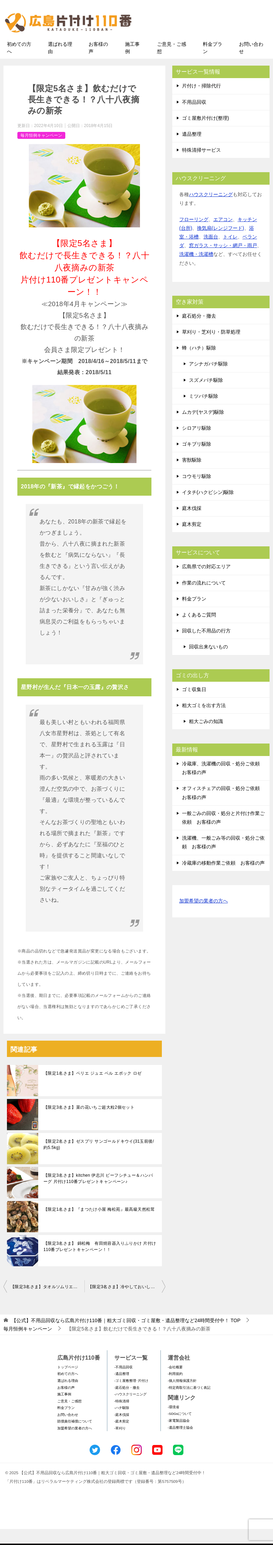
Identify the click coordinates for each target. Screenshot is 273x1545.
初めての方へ (19, 63)
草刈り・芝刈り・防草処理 (211, 348)
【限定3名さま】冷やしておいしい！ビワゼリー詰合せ (126, 1302)
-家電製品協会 (179, 1436)
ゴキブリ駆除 (196, 460)
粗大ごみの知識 (206, 737)
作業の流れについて (204, 598)
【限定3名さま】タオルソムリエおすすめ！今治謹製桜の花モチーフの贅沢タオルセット (47, 1302)
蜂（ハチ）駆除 (199, 364)
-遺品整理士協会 (180, 1443)
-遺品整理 (121, 1390)
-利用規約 (175, 1390)
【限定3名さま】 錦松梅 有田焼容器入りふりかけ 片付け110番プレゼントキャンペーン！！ (99, 1262)
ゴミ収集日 (194, 705)
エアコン (223, 235)
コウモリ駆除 (196, 492)
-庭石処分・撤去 (127, 1403)
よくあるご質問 (199, 630)
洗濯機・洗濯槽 (196, 270)
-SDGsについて (180, 1429)
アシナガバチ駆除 (208, 380)
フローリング (193, 235)
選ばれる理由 (60, 63)
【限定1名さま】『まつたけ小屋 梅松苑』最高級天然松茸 (99, 1225)
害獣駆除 (191, 476)
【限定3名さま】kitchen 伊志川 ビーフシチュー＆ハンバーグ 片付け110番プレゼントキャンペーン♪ (98, 1194)
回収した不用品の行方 (206, 646)
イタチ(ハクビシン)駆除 (208, 508)
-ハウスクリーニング (130, 1410)
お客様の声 (98, 63)
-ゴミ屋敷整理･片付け (131, 1397)
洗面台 (211, 252)
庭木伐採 (191, 524)
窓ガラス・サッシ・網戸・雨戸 (223, 261)
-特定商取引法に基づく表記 (189, 1403)
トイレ (230, 252)
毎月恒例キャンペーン (41, 151)
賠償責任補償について (74, 1437)
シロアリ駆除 (196, 444)
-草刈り (120, 1444)
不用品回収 (194, 117)
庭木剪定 (191, 540)
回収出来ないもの (208, 662)
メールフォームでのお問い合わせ (207, 40)
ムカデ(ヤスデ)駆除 (203, 428)
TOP (125, 1336)
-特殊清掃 (121, 1417)
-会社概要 (175, 1383)
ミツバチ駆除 (203, 411)
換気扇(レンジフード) (220, 244)
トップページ (67, 1383)
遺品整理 (191, 150)
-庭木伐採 (121, 1431)
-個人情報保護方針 (182, 1397)
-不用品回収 (123, 1383)
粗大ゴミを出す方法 (204, 721)
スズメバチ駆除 (206, 395)
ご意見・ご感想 (171, 63)
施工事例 (132, 63)
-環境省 (173, 1423)
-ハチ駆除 (121, 1424)
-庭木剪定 (121, 1437)
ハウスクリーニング (211, 210)
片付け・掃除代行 (201, 101)
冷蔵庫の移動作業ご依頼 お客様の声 (223, 878)
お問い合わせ (251, 63)
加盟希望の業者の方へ (203, 917)
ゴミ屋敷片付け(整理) (205, 133)
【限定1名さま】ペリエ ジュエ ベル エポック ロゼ (92, 1089)
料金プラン (212, 63)
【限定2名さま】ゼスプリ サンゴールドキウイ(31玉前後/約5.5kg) (98, 1160)
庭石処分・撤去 (199, 331)
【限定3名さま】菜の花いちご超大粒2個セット (88, 1123)
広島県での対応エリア (206, 582)
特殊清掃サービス (201, 166)
